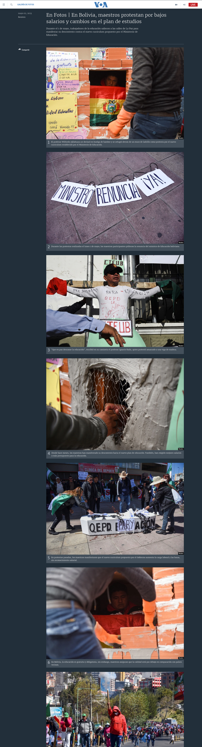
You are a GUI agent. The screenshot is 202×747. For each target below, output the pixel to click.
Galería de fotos (25, 5)
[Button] (23, 50)
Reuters (21, 17)
